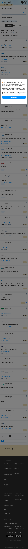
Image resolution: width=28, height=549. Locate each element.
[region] (14, 91)
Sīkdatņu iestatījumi (14, 101)
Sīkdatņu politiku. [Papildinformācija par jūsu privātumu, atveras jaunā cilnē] (21, 93)
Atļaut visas (14, 97)
